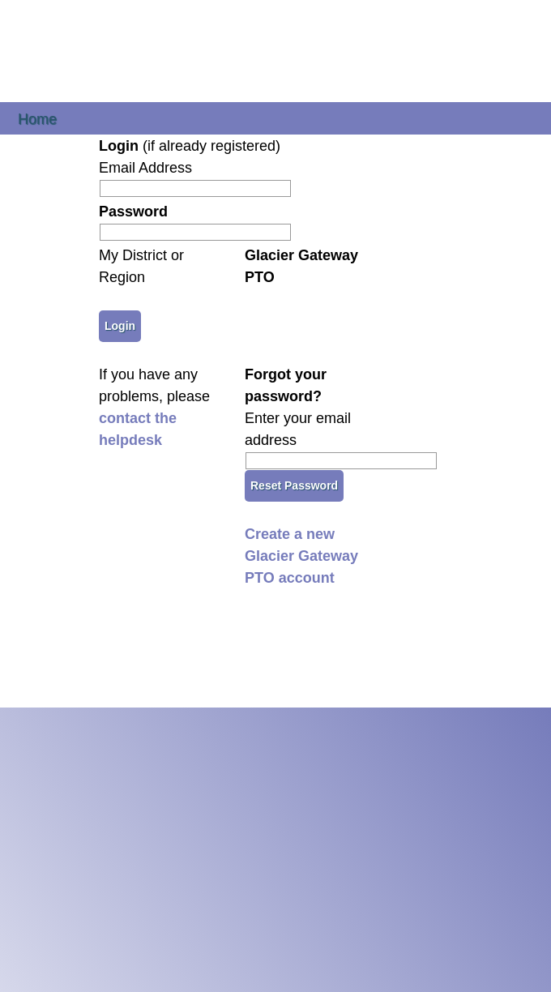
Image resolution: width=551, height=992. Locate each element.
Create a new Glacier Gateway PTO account (301, 556)
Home (37, 118)
